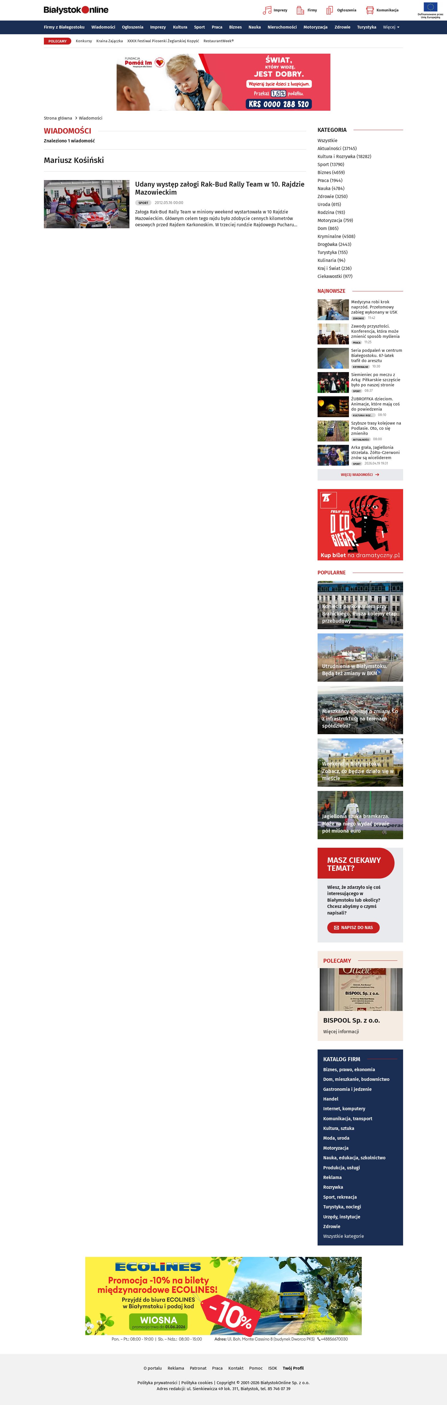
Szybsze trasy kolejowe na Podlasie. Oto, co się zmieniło (376, 428)
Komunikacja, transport (347, 1118)
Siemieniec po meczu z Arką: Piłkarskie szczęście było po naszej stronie (375, 379)
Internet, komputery (344, 1108)
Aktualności (330, 148)
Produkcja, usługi (341, 1167)
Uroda (324, 204)
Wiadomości (103, 27)
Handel (330, 1099)
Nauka (255, 27)
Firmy (307, 10)
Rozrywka (333, 1187)
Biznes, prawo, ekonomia (349, 1069)
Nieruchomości (282, 27)
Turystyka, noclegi (342, 1207)
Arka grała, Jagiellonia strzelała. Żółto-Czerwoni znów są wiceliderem (375, 452)
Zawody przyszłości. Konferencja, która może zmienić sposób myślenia (375, 331)
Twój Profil (293, 1368)
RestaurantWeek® (219, 41)
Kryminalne (329, 236)
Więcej (391, 27)
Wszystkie (328, 140)
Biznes (235, 27)
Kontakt (235, 1368)
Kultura (180, 27)
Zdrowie (342, 27)
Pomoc (256, 1368)
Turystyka (366, 27)
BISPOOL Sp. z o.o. (351, 1020)
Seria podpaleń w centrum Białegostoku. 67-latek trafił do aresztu (376, 355)
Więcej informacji (341, 1031)
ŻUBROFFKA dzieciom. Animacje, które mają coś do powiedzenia (375, 404)
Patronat (198, 1368)
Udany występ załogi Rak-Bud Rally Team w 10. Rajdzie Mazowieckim (219, 188)
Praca (217, 27)
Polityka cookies (197, 1382)
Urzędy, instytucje (341, 1217)
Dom (322, 228)
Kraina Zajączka (109, 41)
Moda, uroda (336, 1138)
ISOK (272, 1368)
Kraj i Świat (329, 268)
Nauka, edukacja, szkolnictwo (354, 1157)
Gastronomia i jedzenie (347, 1089)
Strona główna (58, 118)
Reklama (332, 1177)
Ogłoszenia (341, 10)
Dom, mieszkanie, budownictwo (356, 1079)
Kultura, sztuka (338, 1128)
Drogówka (328, 244)
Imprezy (275, 10)
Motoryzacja (316, 27)
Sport (199, 27)
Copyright (226, 1382)
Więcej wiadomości (357, 475)
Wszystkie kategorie (343, 1236)
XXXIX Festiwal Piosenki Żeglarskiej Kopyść (163, 41)
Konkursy (84, 41)
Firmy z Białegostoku (64, 27)
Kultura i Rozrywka (336, 156)
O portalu (153, 1368)
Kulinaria (327, 260)
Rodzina (326, 212)
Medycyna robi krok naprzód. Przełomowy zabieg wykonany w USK (374, 307)
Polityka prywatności (157, 1382)
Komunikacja (382, 10)
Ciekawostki (330, 276)
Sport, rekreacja (340, 1197)
